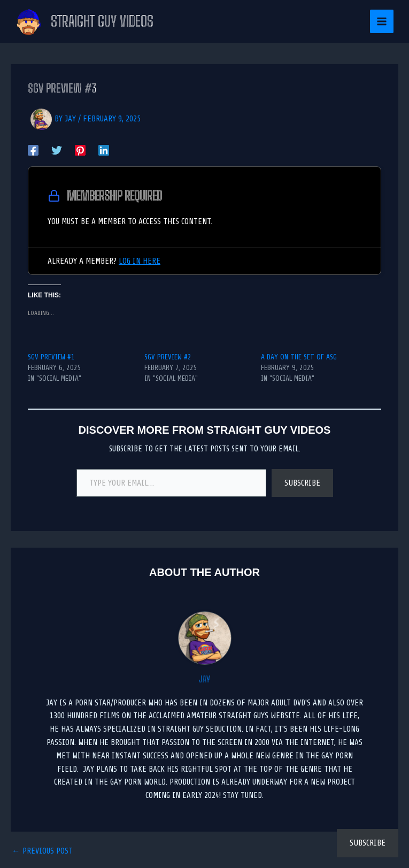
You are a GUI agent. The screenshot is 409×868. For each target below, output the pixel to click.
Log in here (139, 261)
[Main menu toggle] (380, 21)
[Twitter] (56, 150)
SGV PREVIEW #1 (51, 357)
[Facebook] (33, 150)
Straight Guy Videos (103, 21)
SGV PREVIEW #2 (167, 357)
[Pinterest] (80, 150)
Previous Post (42, 851)
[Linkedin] (103, 150)
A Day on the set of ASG (299, 357)
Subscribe (302, 483)
